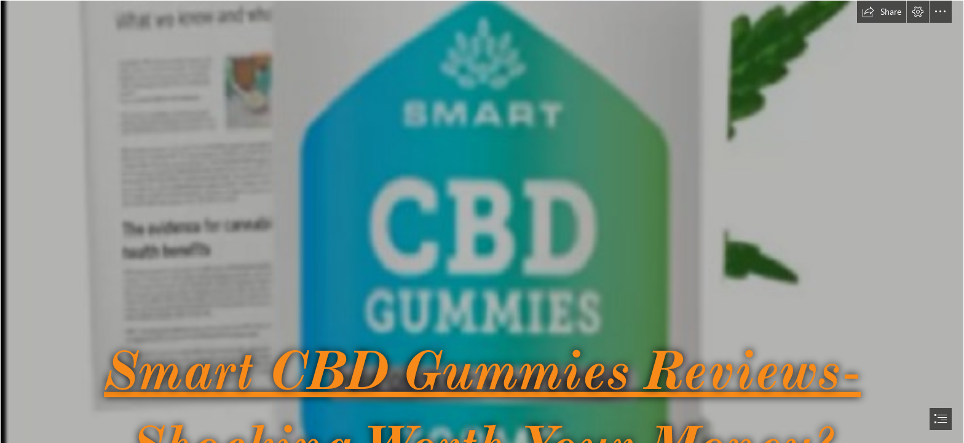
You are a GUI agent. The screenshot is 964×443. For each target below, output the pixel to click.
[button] (881, 12)
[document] (482, 221)
